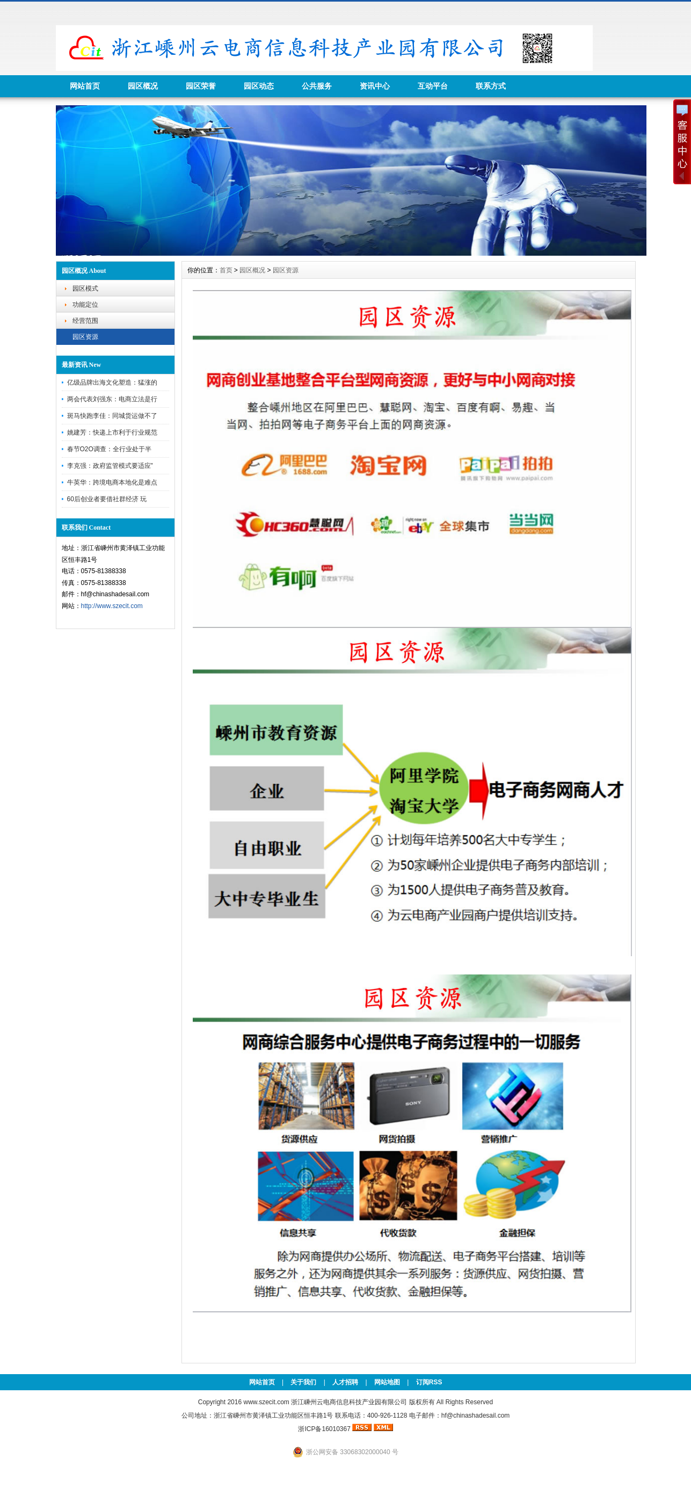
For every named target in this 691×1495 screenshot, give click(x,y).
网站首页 (85, 86)
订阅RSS (429, 1382)
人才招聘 (345, 1382)
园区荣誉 (201, 86)
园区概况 (143, 86)
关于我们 (303, 1382)
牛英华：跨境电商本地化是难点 (112, 482)
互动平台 (433, 86)
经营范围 (85, 320)
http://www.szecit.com (112, 606)
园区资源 (85, 337)
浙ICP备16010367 (324, 1429)
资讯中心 (375, 86)
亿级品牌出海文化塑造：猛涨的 (112, 382)
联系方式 (491, 86)
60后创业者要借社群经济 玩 (107, 499)
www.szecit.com (266, 1402)
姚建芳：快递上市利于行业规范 (112, 432)
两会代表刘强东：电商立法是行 (112, 399)
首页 (226, 270)
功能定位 (85, 304)
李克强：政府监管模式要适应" (110, 466)
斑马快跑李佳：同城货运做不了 (112, 416)
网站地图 (387, 1382)
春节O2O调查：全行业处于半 (109, 449)
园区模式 (85, 288)
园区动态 (259, 86)
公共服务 (317, 86)
